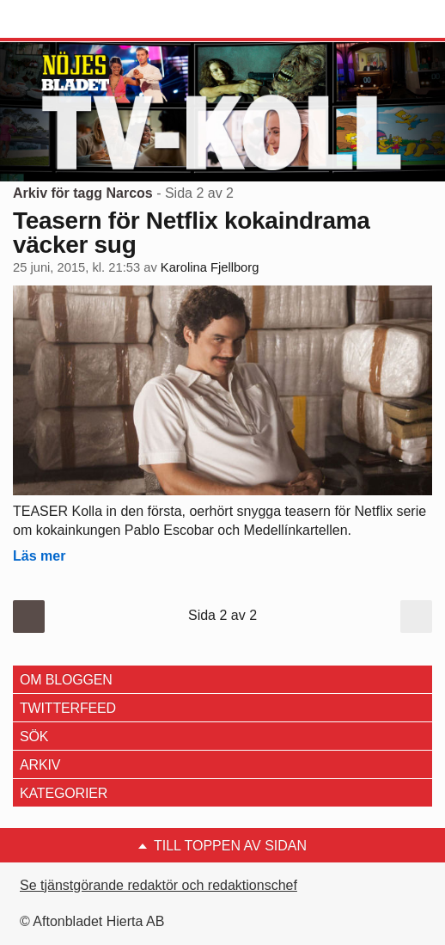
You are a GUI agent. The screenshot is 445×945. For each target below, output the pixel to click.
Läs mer (39, 556)
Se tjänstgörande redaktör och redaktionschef (158, 885)
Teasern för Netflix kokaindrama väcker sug (191, 232)
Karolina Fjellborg (210, 267)
